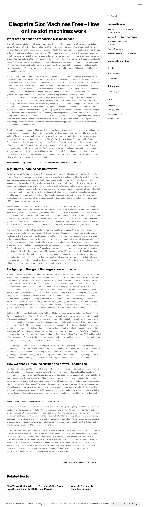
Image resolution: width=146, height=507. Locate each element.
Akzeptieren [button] (116, 504)
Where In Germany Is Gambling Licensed (82, 487)
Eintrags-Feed (113, 110)
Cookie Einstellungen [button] (131, 504)
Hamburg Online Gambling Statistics (122, 53)
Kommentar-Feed (114, 114)
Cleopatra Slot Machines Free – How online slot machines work (53, 27)
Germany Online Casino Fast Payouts (51, 487)
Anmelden (111, 105)
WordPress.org (113, 119)
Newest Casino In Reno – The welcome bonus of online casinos (33, 401)
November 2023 (114, 74)
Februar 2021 (112, 78)
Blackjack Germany (115, 49)
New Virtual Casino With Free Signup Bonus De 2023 (22, 487)
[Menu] (140, 3)
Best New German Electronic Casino (80, 462)
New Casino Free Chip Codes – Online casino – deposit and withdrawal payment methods (44, 162)
